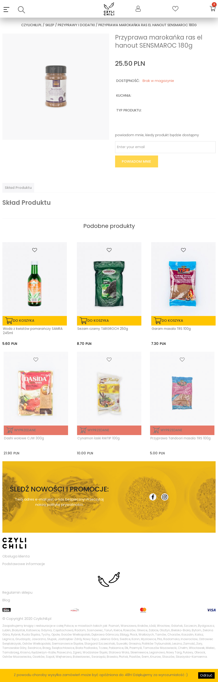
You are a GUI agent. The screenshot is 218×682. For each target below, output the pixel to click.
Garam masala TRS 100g (171, 329)
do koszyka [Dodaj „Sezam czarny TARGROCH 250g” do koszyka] (98, 320)
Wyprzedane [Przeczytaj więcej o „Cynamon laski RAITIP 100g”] (98, 430)
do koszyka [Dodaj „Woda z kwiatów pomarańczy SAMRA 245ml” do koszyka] (23, 320)
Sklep (49, 25)
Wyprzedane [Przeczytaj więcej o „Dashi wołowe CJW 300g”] (25, 430)
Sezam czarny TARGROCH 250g (102, 329)
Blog (6, 600)
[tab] (18, 187)
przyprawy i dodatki (76, 25)
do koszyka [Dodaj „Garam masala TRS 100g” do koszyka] (172, 320)
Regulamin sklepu (17, 592)
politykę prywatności (65, 504)
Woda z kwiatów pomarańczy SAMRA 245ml (33, 331)
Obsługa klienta (16, 556)
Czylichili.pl (42, 618)
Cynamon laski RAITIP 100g (98, 438)
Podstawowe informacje (23, 564)
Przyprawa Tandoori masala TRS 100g (180, 438)
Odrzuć (206, 675)
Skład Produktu (18, 187)
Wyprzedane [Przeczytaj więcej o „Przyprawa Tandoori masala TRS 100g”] (171, 430)
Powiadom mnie (136, 161)
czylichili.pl (31, 25)
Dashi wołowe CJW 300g (24, 438)
